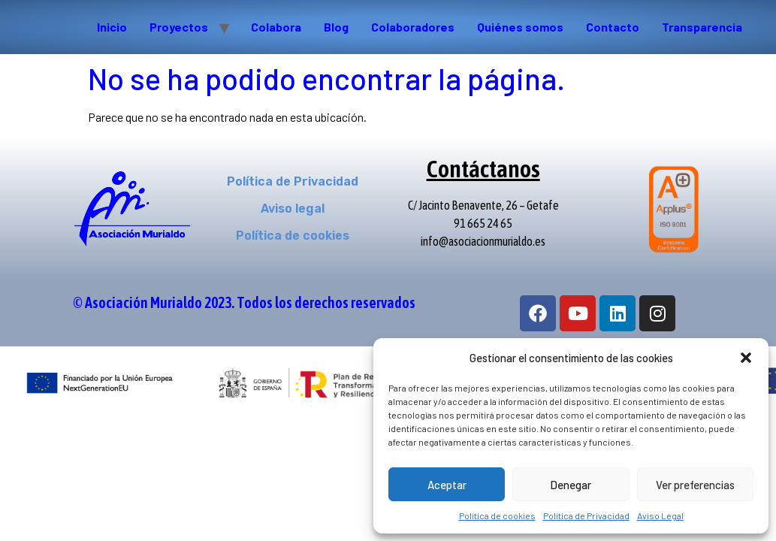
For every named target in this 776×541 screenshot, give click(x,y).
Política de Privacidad (586, 515)
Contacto (612, 27)
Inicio (112, 27)
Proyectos (178, 27)
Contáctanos (483, 169)
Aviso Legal (660, 515)
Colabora (276, 27)
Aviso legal (293, 208)
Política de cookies (497, 515)
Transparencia (702, 27)
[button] (745, 357)
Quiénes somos (520, 27)
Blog (336, 27)
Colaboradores (412, 27)
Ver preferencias (695, 484)
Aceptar (447, 484)
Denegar (570, 484)
